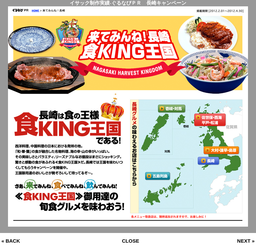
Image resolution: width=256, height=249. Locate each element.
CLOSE (130, 241)
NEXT (243, 241)
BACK (13, 241)
